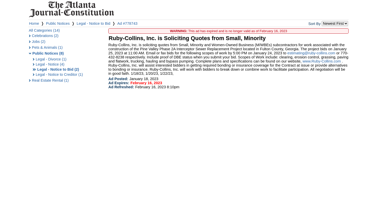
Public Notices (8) (48, 53)
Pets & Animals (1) (47, 47)
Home (34, 23)
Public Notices (58, 23)
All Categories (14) (44, 30)
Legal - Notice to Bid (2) (58, 69)
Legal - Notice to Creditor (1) (59, 74)
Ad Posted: (118, 79)
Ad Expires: (118, 83)
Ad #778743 (127, 23)
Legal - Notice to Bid (93, 23)
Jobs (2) (38, 42)
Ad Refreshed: (121, 87)
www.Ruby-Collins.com (322, 61)
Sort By (314, 24)
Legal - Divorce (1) (51, 59)
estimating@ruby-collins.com (311, 53)
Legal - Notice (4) (50, 64)
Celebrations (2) (45, 36)
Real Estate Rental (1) (50, 80)
